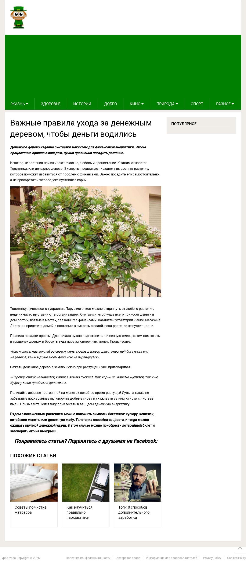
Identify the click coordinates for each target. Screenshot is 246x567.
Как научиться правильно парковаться (79, 512)
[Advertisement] (123, 66)
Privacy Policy (212, 558)
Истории (82, 104)
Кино (135, 104)
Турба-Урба (8, 558)
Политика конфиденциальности (88, 558)
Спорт (197, 104)
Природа (165, 104)
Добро (110, 104)
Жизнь (18, 104)
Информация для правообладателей (171, 558)
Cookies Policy (236, 558)
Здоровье (50, 104)
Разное (223, 104)
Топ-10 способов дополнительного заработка (133, 512)
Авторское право (128, 558)
